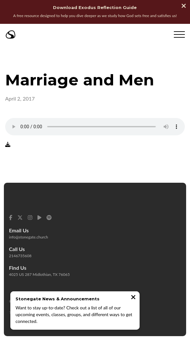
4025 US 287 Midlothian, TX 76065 (39, 274)
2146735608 (20, 255)
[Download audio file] (7, 144)
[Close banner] (184, 6)
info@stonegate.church (28, 237)
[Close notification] (133, 298)
